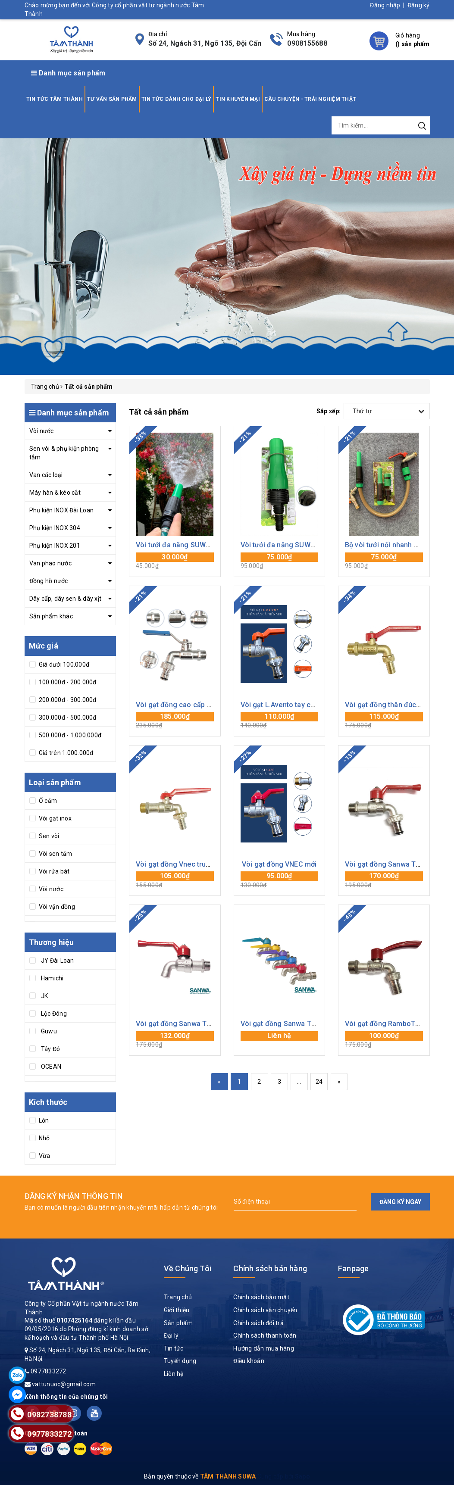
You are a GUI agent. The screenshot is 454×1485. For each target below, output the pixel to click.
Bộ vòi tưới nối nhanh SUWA (389, 545)
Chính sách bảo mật (261, 1297)
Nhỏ (44, 1138)
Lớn (43, 1120)
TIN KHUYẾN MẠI (238, 99)
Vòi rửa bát (54, 871)
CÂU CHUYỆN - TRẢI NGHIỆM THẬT (310, 99)
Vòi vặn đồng (56, 906)
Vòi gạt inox (55, 818)
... (299, 1081)
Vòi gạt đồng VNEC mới (279, 864)
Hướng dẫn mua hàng (263, 1348)
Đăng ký (418, 5)
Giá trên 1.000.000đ (66, 752)
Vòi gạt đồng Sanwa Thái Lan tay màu (301, 1024)
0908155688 (307, 43)
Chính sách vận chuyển (265, 1310)
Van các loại (46, 474)
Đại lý (171, 1335)
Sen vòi (48, 836)
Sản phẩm (178, 1323)
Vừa (44, 1155)
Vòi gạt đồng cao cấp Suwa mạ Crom (196, 705)
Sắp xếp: (328, 411)
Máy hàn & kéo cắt (55, 492)
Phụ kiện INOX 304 (54, 527)
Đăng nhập (385, 5)
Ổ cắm (47, 800)
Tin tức (174, 1348)
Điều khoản (248, 1360)
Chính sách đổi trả (258, 1323)
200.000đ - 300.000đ (67, 699)
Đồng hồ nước (48, 580)
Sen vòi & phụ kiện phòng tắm (64, 453)
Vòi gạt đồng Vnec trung (175, 864)
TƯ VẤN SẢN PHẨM (112, 99)
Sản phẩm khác (51, 616)
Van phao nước (50, 563)
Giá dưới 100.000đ (64, 664)
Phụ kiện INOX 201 (54, 545)
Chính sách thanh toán (264, 1335)
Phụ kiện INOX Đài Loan (61, 510)
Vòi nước (41, 430)
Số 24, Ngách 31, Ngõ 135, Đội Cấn (204, 43)
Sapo (302, 1476)
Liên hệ (174, 1373)
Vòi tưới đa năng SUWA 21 (178, 545)
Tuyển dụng (180, 1360)
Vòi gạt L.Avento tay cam (281, 705)
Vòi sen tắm (55, 853)
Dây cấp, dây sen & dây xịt (65, 598)
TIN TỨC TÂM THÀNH (54, 99)
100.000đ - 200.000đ (67, 682)
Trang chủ (178, 1297)
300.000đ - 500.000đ (67, 717)
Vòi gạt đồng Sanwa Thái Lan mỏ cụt (195, 1024)
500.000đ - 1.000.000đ (70, 735)
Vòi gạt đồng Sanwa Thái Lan (392, 864)
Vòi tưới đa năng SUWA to (282, 545)
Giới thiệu (177, 1310)
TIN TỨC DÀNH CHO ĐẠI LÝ (176, 99)
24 (319, 1081)
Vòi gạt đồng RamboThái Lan (391, 1024)
